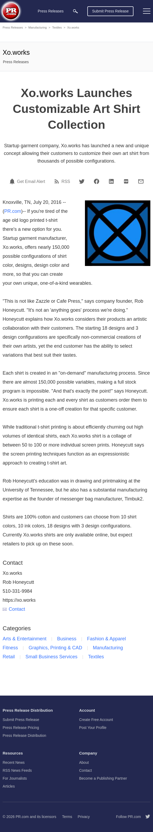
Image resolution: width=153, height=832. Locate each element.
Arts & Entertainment (24, 638)
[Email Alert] (13, 181)
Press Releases (13, 27)
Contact (14, 609)
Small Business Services (51, 656)
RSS (65, 182)
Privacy (84, 817)
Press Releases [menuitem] (51, 11)
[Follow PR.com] (145, 817)
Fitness (10, 647)
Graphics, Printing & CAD (55, 647)
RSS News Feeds (17, 770)
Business (67, 638)
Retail (9, 656)
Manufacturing (37, 27)
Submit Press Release (110, 11)
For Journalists (15, 778)
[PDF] (126, 181)
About (84, 762)
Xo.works (73, 27)
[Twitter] (82, 181)
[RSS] (57, 181)
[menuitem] (75, 11)
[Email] (141, 181)
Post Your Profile (93, 727)
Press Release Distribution (24, 735)
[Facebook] (96, 181)
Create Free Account (96, 720)
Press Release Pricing (21, 727)
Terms (67, 817)
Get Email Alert (31, 182)
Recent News (14, 762)
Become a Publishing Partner (103, 778)
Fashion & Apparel (106, 638)
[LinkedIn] (111, 181)
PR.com (12, 211)
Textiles (57, 27)
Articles (9, 786)
